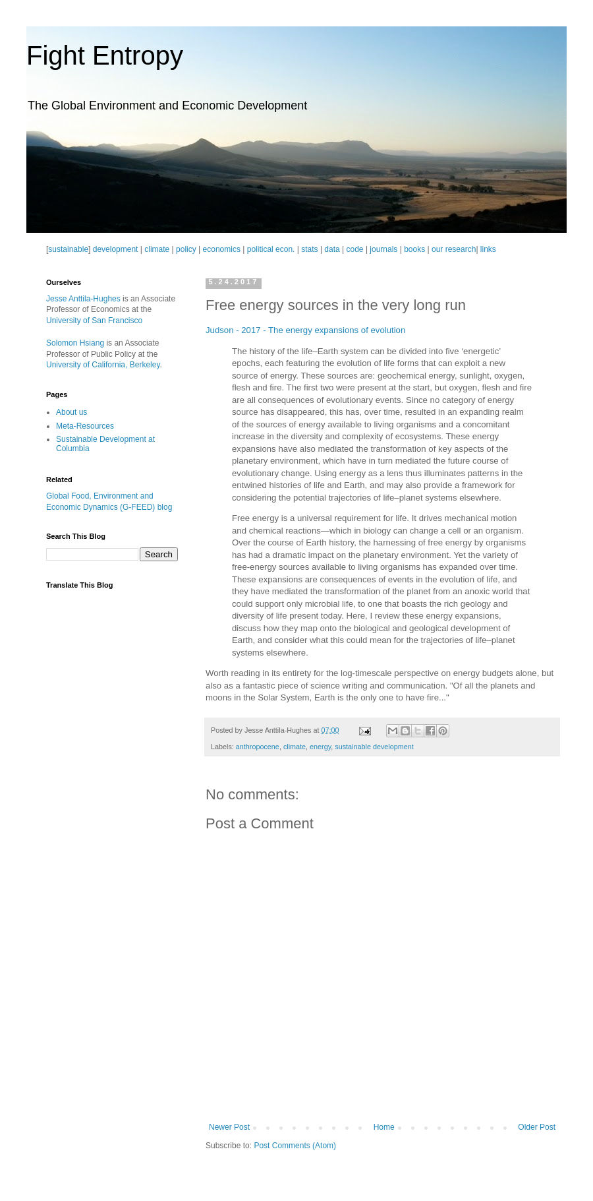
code (355, 249)
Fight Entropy (104, 55)
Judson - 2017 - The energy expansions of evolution (305, 330)
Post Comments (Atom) (295, 1145)
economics (221, 249)
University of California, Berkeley (103, 364)
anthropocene (257, 747)
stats (309, 249)
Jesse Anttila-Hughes (83, 298)
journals (383, 249)
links (488, 249)
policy (186, 249)
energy (320, 747)
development (115, 249)
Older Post (536, 1127)
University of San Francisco (94, 320)
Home (384, 1127)
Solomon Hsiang (75, 343)
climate (156, 249)
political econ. (271, 249)
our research (454, 249)
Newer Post (229, 1127)
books (414, 249)
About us (71, 412)
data (331, 249)
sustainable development (374, 747)
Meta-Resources (85, 426)
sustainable (68, 249)
